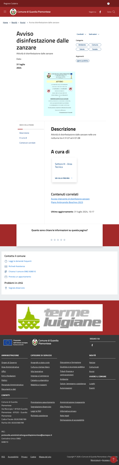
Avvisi (22, 22)
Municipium (96, 460)
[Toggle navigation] (4, 11)
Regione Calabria (11, 3)
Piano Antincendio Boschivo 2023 (67, 202)
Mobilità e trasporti (39, 384)
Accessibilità (13, 456)
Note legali (64, 415)
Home (5, 22)
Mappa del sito (45, 456)
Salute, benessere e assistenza (73, 383)
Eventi (92, 388)
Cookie (33, 456)
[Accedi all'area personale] (108, 3)
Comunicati (94, 366)
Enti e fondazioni (8, 375)
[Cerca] (113, 11)
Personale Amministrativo (12, 384)
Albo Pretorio (65, 406)
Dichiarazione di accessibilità (72, 419)
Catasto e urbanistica (40, 380)
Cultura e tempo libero (40, 366)
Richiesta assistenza (39, 415)
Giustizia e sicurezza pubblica (72, 366)
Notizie (92, 362)
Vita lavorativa (37, 371)
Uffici (3, 371)
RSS (3, 456)
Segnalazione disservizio (41, 406)
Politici (4, 380)
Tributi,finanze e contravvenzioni (67, 373)
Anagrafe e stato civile (40, 362)
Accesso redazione (110, 460)
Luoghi (92, 383)
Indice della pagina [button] (26, 125)
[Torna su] (113, 459)
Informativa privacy (68, 411)
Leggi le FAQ (36, 411)
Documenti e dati (8, 389)
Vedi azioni (94, 34)
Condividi (82, 34)
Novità (14, 22)
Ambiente (64, 379)
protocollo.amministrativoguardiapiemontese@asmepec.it (26, 435)
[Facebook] (99, 11)
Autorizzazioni (66, 388)
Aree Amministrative (10, 366)
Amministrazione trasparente (72, 402)
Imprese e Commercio (40, 375)
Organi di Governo (9, 362)
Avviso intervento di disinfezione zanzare (70, 198)
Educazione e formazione (70, 362)
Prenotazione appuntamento (43, 402)
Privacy (24, 456)
